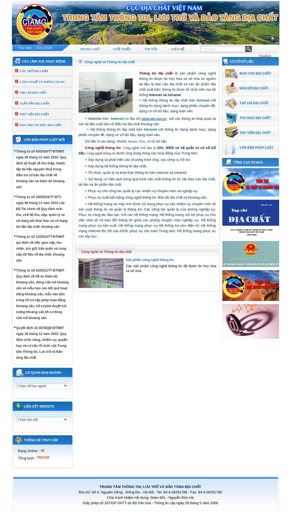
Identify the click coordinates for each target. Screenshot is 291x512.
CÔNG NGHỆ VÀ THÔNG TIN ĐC (43, 81)
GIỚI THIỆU (122, 49)
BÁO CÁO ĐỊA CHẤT (255, 73)
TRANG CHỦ (90, 49)
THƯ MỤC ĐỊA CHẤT (255, 118)
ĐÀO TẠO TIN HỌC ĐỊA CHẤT (41, 125)
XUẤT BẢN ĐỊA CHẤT (35, 103)
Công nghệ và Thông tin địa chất (110, 62)
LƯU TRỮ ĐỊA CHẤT (34, 71)
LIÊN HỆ (178, 49)
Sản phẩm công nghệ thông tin (150, 260)
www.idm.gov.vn (154, 119)
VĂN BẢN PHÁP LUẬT (256, 148)
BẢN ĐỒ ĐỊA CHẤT (254, 88)
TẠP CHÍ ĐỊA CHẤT (33, 92)
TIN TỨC (151, 49)
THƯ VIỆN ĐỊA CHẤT (34, 114)
